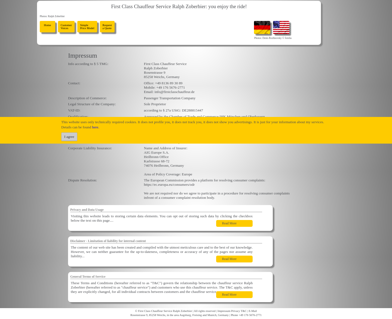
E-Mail (253, 310)
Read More (229, 223)
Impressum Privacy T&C (232, 310)
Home (47, 27)
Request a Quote (107, 27)
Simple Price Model (87, 27)
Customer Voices (66, 27)
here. (95, 127)
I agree (69, 137)
